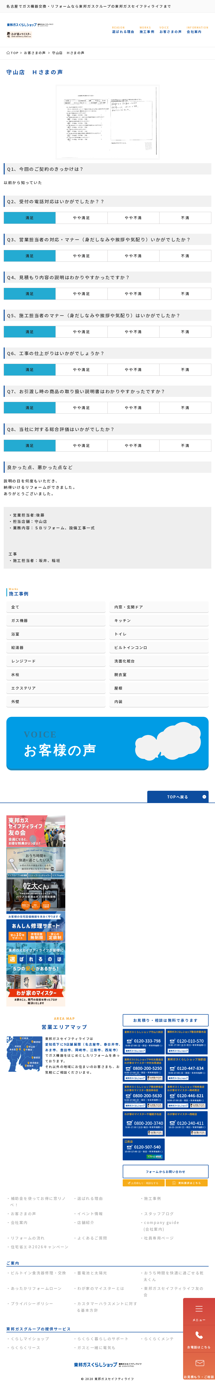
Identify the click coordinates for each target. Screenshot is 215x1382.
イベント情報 (90, 1213)
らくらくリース (25, 1347)
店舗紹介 (85, 1222)
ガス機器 (19, 620)
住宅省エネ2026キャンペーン (40, 1246)
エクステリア (23, 688)
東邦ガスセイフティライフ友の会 (174, 1291)
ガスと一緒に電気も (96, 1347)
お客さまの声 (24, 1213)
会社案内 (19, 1222)
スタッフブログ (159, 1213)
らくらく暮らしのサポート (103, 1338)
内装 (118, 701)
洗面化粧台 (124, 660)
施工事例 (152, 1198)
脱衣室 (120, 674)
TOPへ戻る (177, 796)
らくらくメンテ (159, 1338)
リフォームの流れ (28, 1237)
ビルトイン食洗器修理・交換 (39, 1272)
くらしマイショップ (30, 1338)
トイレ (120, 633)
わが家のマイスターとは (100, 1288)
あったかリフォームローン (36, 1288)
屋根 (118, 688)
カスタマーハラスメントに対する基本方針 (107, 1306)
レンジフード (23, 660)
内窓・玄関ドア (128, 606)
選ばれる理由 (90, 1198)
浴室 (15, 633)
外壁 (15, 701)
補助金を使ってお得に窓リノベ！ (38, 1201)
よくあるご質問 (92, 1237)
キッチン (122, 620)
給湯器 (17, 647)
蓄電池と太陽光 (92, 1272)
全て (15, 606)
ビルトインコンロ (130, 647)
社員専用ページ (159, 1237)
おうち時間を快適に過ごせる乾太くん (174, 1276)
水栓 (15, 674)
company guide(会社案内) (161, 1225)
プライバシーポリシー (32, 1303)
